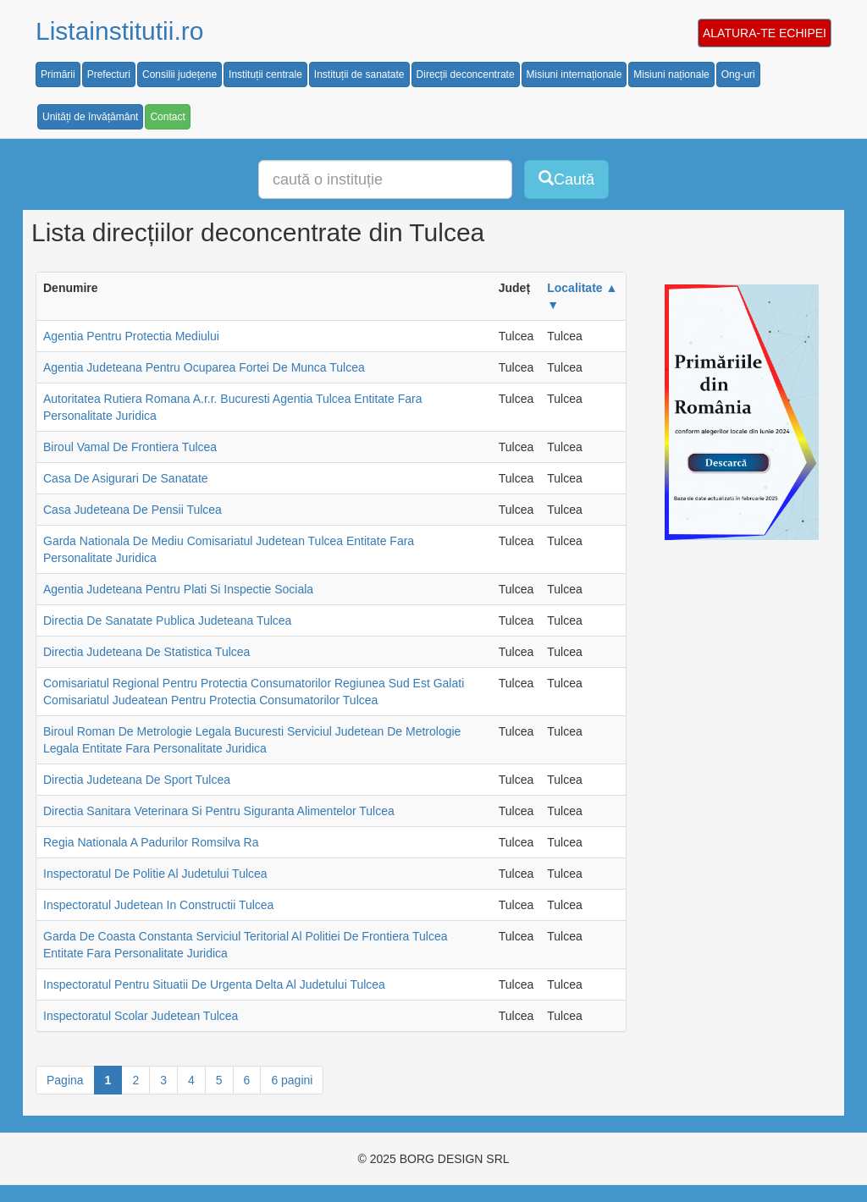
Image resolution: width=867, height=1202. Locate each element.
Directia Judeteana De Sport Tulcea (136, 779)
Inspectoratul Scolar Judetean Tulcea (140, 1016)
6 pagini (291, 1080)
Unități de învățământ (90, 117)
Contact (167, 117)
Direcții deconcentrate (466, 74)
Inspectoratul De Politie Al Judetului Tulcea (155, 873)
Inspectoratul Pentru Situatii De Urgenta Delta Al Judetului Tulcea (214, 984)
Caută (566, 179)
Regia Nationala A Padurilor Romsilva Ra (150, 842)
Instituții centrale (265, 74)
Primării (58, 74)
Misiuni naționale (671, 74)
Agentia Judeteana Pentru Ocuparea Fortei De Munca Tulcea (204, 367)
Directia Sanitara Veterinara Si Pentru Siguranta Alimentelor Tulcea (219, 811)
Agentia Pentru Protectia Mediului (131, 336)
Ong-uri (738, 74)
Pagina (65, 1080)
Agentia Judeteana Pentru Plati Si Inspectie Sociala (178, 589)
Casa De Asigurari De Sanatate (125, 478)
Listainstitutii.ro (119, 31)
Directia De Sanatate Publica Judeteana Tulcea (167, 620)
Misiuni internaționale (574, 74)
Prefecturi (108, 74)
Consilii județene (179, 74)
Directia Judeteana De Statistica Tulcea (146, 652)
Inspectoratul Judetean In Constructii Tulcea (158, 905)
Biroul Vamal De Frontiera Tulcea (130, 447)
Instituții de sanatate (359, 74)
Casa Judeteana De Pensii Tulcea (132, 509)
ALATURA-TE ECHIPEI (764, 33)
